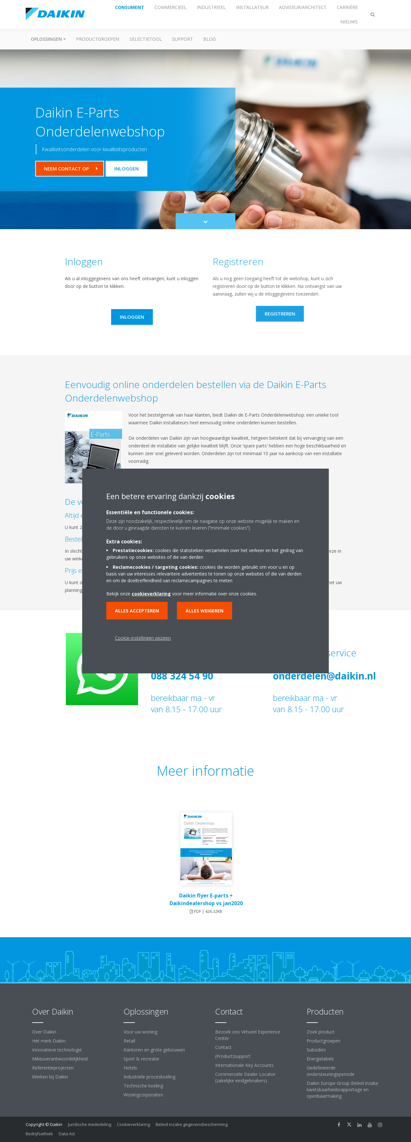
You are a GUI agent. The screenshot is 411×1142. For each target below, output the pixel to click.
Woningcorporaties (143, 1095)
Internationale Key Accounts (244, 1065)
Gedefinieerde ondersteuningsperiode (330, 1071)
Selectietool (145, 39)
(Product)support (232, 1056)
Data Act (67, 1134)
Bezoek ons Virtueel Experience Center (247, 1035)
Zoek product (321, 1032)
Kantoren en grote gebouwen (154, 1050)
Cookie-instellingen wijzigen (143, 638)
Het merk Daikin (49, 1041)
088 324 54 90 (182, 675)
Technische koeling (143, 1086)
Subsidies (316, 1050)
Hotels (130, 1068)
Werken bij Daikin (50, 1077)
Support (182, 39)
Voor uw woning (140, 1032)
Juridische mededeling (89, 1124)
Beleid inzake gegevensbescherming (192, 1124)
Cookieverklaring (133, 1124)
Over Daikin (44, 1032)
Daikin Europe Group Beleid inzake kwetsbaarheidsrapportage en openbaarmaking (342, 1089)
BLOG (209, 39)
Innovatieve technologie (57, 1050)
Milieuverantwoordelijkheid (60, 1059)
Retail (129, 1041)
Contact (223, 1047)
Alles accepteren (137, 611)
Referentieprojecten (53, 1068)
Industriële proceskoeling (149, 1077)
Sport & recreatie (141, 1059)
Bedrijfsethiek (39, 1134)
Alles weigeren (204, 611)
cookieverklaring (151, 594)
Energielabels (320, 1059)
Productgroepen (97, 39)
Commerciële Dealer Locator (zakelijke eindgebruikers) (245, 1077)
